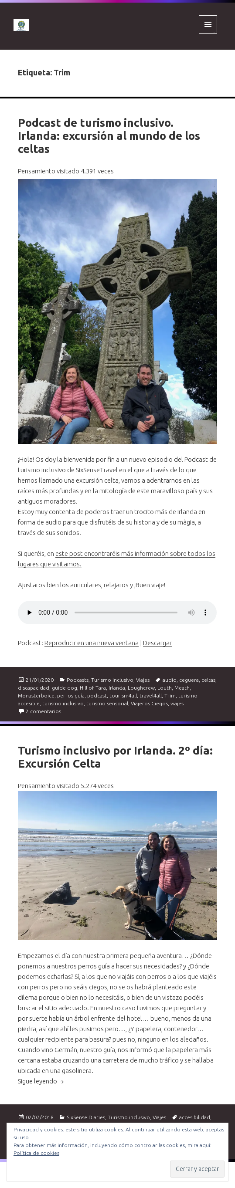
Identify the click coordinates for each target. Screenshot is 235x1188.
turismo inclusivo (63, 703)
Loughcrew (141, 687)
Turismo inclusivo (112, 680)
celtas (208, 680)
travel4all (151, 695)
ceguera (189, 680)
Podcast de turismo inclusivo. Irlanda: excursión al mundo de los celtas (109, 135)
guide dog (64, 687)
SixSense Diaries (86, 1117)
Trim (170, 695)
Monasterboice (36, 695)
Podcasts (78, 680)
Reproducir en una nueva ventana (91, 642)
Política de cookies (36, 1153)
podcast (97, 695)
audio (170, 680)
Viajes (143, 680)
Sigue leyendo (41, 1081)
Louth (164, 687)
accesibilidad (194, 1117)
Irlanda (117, 687)
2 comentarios (43, 711)
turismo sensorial (107, 703)
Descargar (157, 642)
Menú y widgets (208, 33)
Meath (182, 687)
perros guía (71, 695)
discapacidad (33, 687)
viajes (177, 703)
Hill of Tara (93, 687)
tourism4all (123, 695)
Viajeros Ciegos (149, 703)
